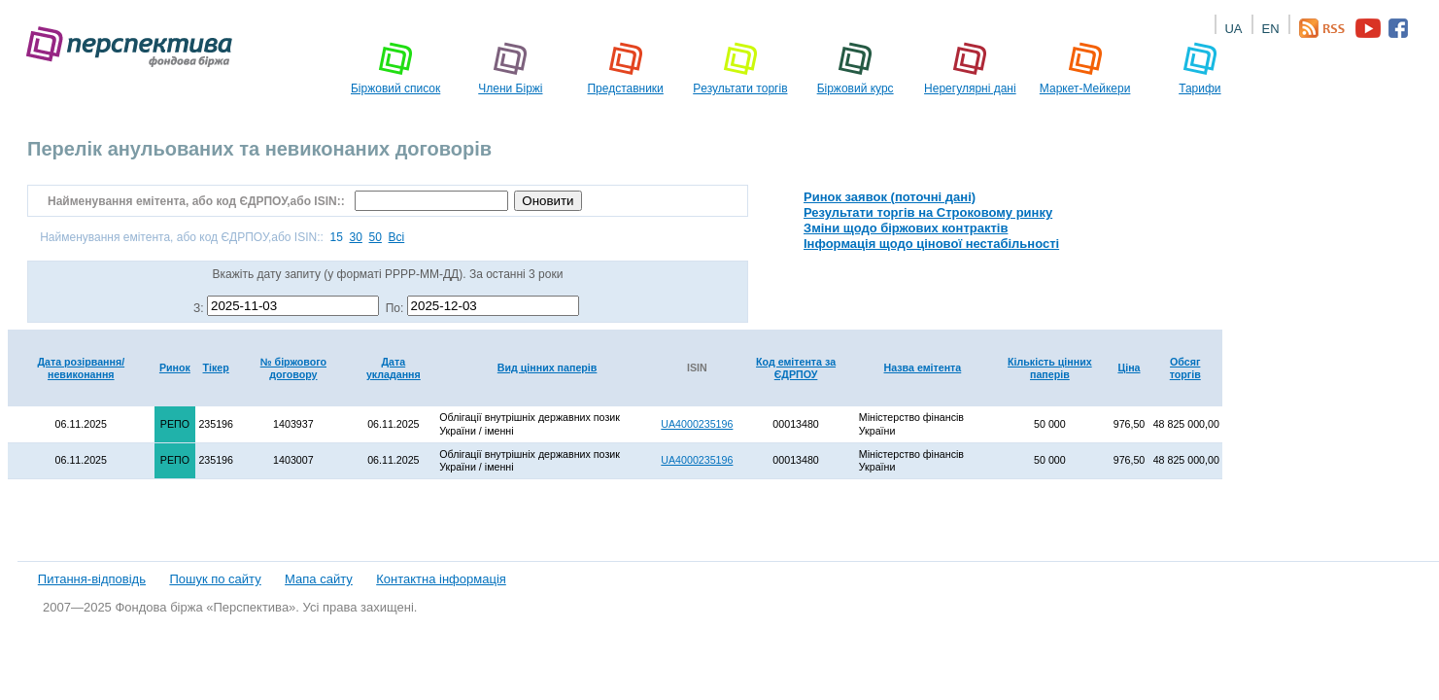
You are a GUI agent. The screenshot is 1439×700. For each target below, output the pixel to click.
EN (1270, 28)
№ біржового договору (293, 368)
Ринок (174, 367)
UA (1233, 28)
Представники (625, 68)
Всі (397, 237)
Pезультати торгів (740, 68)
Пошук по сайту (214, 579)
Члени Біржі (510, 68)
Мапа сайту (319, 579)
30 (356, 237)
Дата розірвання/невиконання (80, 368)
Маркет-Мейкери (1085, 68)
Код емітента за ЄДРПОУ (796, 368)
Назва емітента (923, 367)
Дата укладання (393, 368)
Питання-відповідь (92, 579)
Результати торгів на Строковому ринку (928, 212)
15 (335, 237)
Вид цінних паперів (547, 367)
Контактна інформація (441, 579)
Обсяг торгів (1185, 368)
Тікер (216, 367)
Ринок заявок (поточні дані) (890, 197)
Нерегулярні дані (970, 68)
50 (375, 237)
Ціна (1128, 367)
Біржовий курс (855, 68)
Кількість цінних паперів (1050, 368)
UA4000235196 (697, 424)
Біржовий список (395, 68)
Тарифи (1199, 68)
